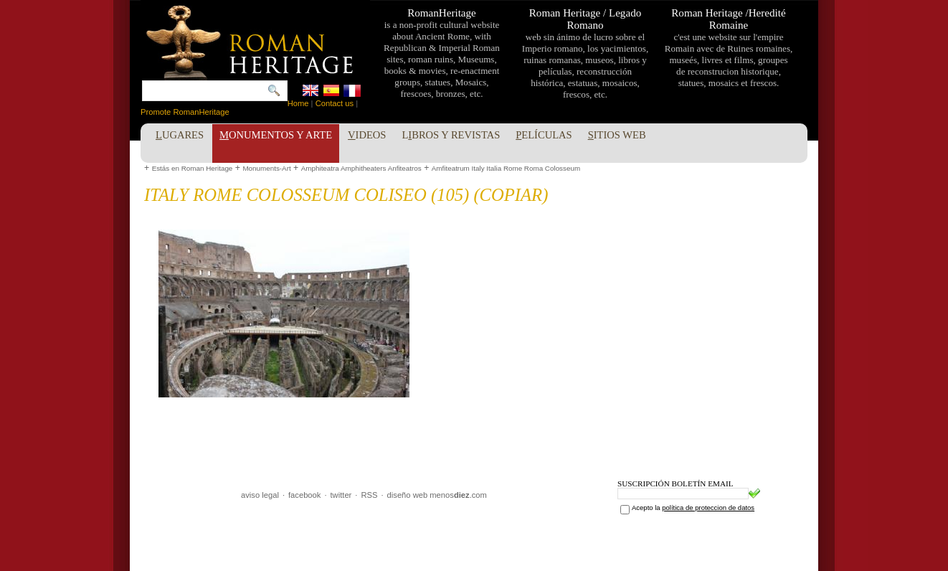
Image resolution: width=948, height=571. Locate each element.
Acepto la (693, 507)
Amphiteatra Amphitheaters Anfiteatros (361, 168)
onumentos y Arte (275, 135)
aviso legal (260, 495)
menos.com (458, 495)
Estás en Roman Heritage (192, 168)
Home (298, 103)
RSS (369, 495)
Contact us (335, 103)
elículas (544, 135)
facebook (304, 495)
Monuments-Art (266, 168)
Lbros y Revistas (451, 135)
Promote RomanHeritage (185, 112)
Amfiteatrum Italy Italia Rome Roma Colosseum (506, 168)
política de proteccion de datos (708, 507)
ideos (367, 135)
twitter (341, 495)
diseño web (407, 495)
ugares (180, 135)
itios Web (617, 135)
